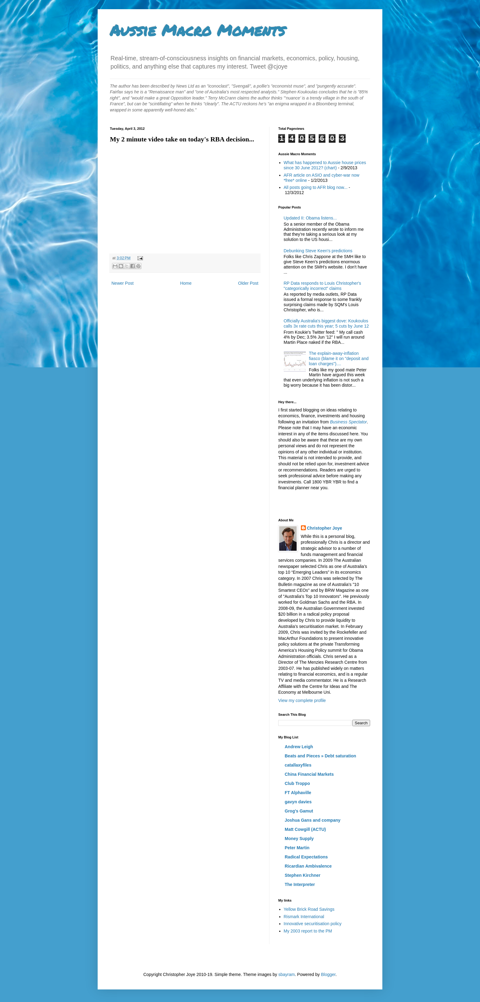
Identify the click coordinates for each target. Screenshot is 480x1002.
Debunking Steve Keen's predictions (318, 250)
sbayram (286, 974)
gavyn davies (298, 801)
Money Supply (299, 838)
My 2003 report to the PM (308, 931)
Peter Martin (297, 847)
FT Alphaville (298, 792)
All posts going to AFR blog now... (316, 187)
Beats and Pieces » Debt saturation (320, 755)
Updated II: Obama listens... (310, 218)
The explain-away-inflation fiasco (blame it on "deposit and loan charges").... (339, 358)
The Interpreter (300, 884)
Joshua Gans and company (312, 820)
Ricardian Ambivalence (308, 866)
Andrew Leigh (299, 746)
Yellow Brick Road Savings (309, 909)
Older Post (248, 283)
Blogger (328, 974)
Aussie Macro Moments (197, 30)
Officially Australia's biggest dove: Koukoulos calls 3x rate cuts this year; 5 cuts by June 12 (326, 323)
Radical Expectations (306, 856)
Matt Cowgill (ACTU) (305, 829)
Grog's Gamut (299, 811)
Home (185, 283)
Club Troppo (297, 783)
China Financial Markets (309, 774)
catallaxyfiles (298, 765)
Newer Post (122, 283)
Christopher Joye (324, 528)
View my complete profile (302, 700)
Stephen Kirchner (303, 875)
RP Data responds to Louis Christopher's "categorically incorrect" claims (322, 286)
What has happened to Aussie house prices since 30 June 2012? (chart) (325, 165)
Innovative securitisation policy (313, 923)
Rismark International (304, 916)
